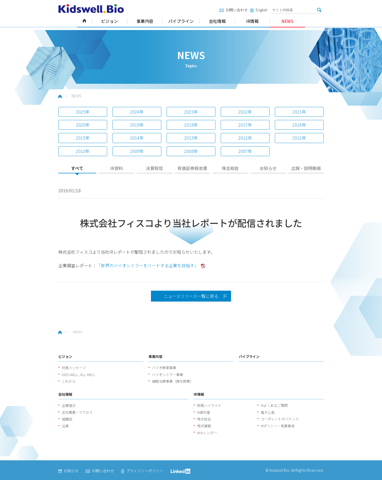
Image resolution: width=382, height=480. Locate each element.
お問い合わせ (233, 9)
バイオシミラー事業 (167, 374)
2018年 (191, 125)
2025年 (83, 111)
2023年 (191, 111)
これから (69, 381)
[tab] (77, 170)
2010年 (83, 151)
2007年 (245, 151)
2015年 (83, 138)
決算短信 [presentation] (154, 168)
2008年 (191, 151)
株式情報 (204, 425)
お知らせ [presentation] (268, 168)
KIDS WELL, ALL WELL (78, 374)
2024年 (137, 111)
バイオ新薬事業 (164, 367)
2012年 (245, 138)
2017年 (245, 125)
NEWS (287, 21)
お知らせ (68, 470)
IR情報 (252, 21)
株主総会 (204, 418)
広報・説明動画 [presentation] (306, 168)
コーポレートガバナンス (280, 418)
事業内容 (144, 21)
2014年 (137, 138)
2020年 (83, 125)
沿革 (65, 425)
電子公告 (268, 412)
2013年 (191, 138)
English (258, 9)
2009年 (137, 151)
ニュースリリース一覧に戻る (191, 296)
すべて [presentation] (77, 168)
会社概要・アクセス (77, 412)
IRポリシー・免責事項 (277, 425)
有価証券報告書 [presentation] (192, 168)
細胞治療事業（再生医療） (172, 381)
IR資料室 (203, 412)
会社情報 (217, 21)
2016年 (299, 125)
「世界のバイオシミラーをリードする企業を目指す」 (148, 265)
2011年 (299, 138)
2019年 (137, 125)
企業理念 (69, 405)
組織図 (67, 418)
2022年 (245, 111)
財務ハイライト (209, 405)
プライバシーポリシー (142, 470)
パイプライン (181, 21)
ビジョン (109, 21)
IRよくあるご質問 (274, 405)
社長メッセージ (74, 367)
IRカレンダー (207, 432)
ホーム (84, 21)
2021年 (299, 111)
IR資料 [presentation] (116, 168)
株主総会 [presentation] (230, 168)
